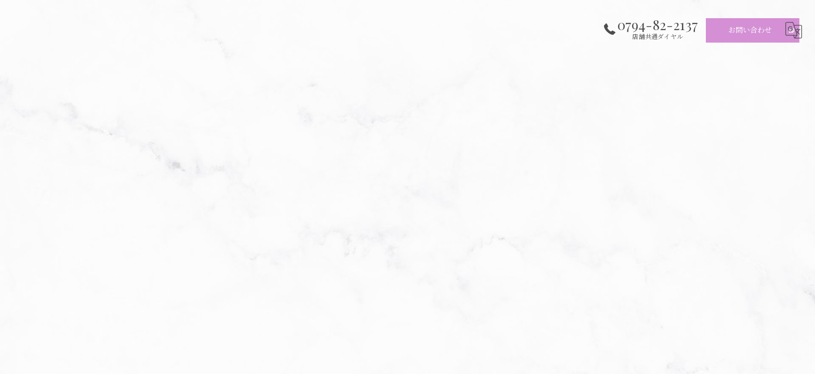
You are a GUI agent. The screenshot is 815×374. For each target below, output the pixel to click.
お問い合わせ (750, 30)
